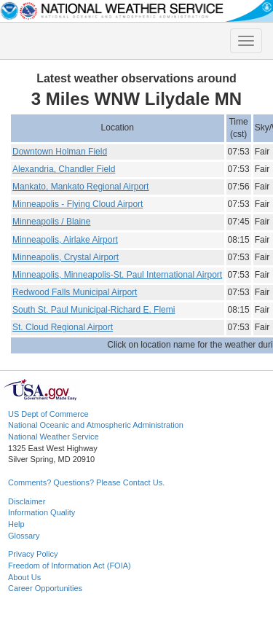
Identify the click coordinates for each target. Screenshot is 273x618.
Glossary (23, 535)
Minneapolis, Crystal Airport (65, 257)
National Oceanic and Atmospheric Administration (95, 425)
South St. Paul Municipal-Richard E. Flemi (93, 310)
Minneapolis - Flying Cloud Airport (77, 204)
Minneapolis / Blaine (51, 221)
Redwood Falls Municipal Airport (74, 292)
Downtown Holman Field (59, 151)
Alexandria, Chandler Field (63, 169)
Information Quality (41, 512)
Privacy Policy (33, 553)
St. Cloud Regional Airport (62, 327)
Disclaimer (26, 501)
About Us (24, 577)
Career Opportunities (45, 588)
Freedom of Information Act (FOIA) (69, 565)
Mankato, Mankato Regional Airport (80, 186)
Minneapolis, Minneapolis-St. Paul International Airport (117, 275)
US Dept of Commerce (48, 414)
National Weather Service (53, 436)
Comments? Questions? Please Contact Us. (86, 482)
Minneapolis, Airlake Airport (65, 240)
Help (16, 524)
